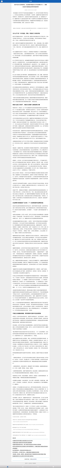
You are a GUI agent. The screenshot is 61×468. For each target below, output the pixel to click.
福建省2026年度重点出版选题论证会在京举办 (23, 440)
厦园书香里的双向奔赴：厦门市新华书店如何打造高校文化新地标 (27, 444)
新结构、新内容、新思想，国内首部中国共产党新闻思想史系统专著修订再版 (29, 454)
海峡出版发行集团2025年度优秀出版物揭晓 (22, 442)
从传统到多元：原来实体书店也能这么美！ (22, 450)
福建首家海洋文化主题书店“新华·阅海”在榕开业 (23, 456)
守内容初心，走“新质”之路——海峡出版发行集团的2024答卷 (26, 452)
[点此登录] (34, 459)
